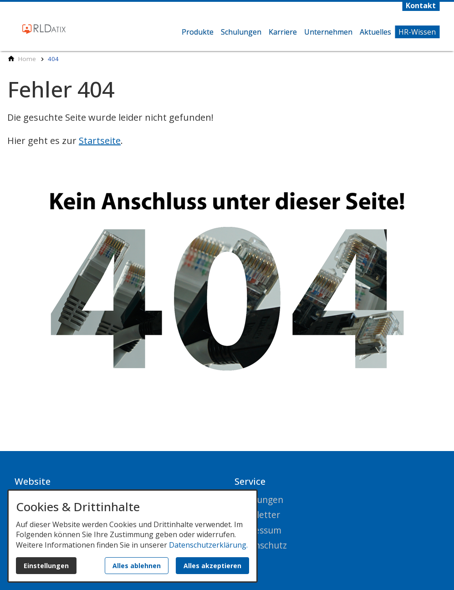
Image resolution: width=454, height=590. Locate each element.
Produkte (198, 32)
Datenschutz (261, 545)
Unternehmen (328, 32)
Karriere (283, 32)
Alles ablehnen (136, 565)
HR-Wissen (417, 32)
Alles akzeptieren (212, 565)
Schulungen (241, 32)
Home (169, 40)
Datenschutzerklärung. (208, 545)
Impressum (258, 530)
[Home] (27, 58)
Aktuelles (375, 32)
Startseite (100, 140)
